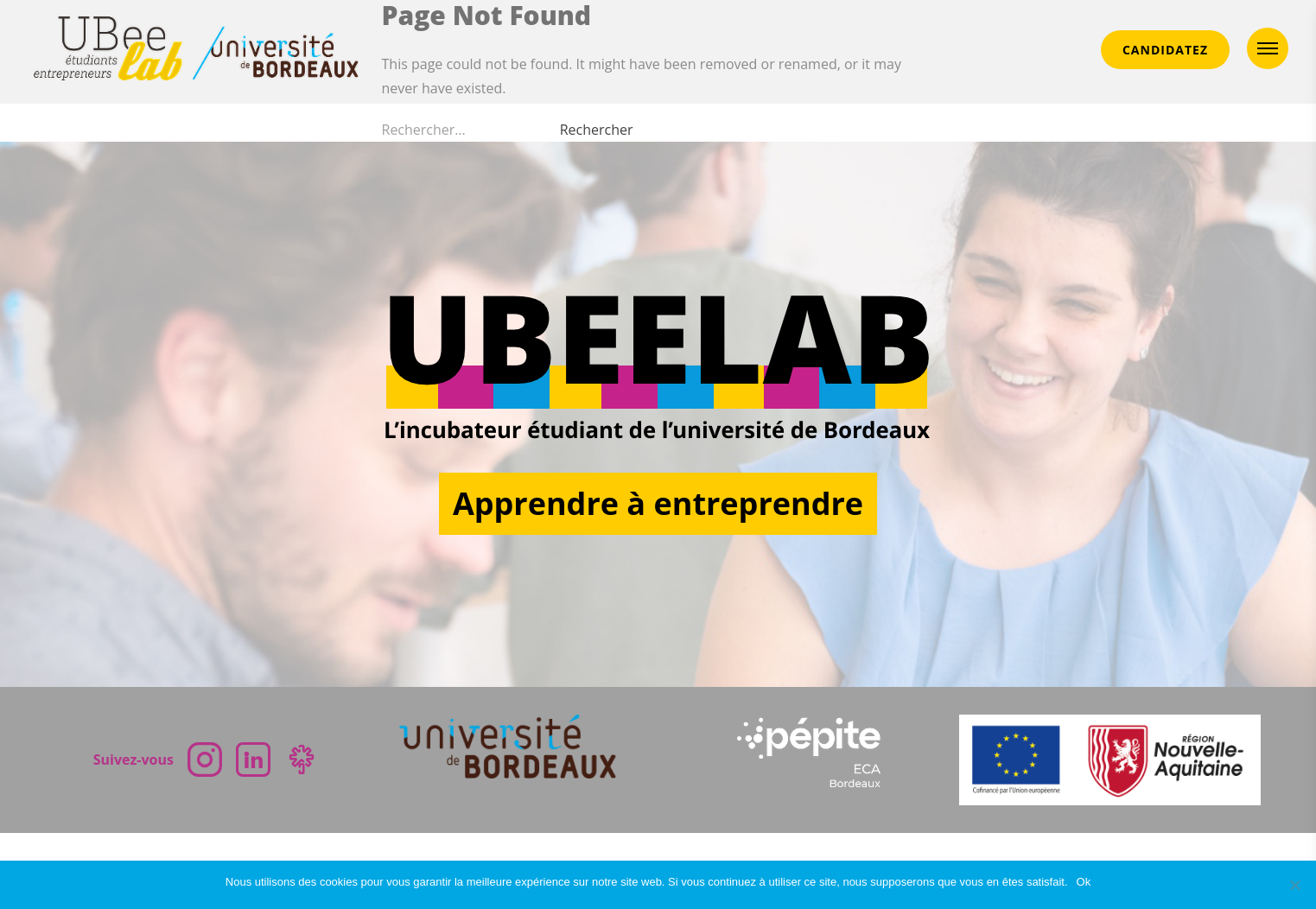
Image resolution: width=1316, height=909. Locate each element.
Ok (1084, 881)
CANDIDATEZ (1165, 49)
